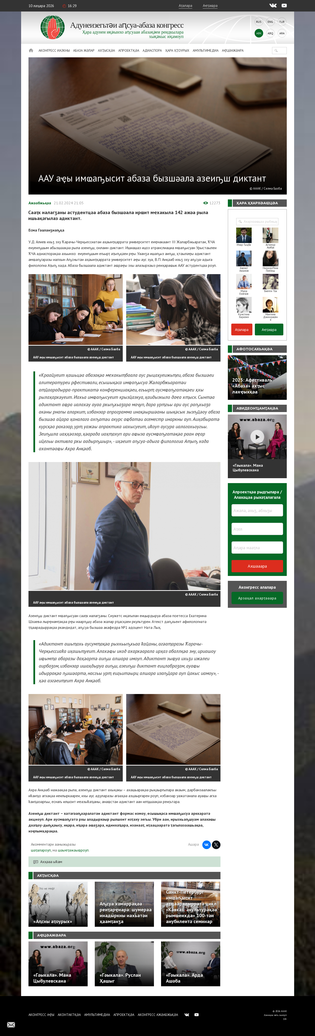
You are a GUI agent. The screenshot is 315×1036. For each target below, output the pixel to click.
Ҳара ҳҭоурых (177, 50)
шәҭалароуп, (41, 850)
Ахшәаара (257, 566)
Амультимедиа (206, 50)
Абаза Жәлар (84, 50)
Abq (270, 33)
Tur (282, 22)
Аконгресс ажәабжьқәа (158, 1014)
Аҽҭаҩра (210, 5)
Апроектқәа (128, 50)
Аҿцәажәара (233, 50)
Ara (282, 33)
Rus (258, 22)
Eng (270, 22)
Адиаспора (152, 50)
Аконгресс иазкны (54, 50)
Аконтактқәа (69, 1014)
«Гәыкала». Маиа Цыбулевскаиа (248, 467)
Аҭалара (185, 5)
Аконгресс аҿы (41, 1014)
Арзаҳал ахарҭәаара (257, 598)
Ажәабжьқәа (39, 202)
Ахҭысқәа (106, 50)
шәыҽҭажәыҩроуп (73, 850)
